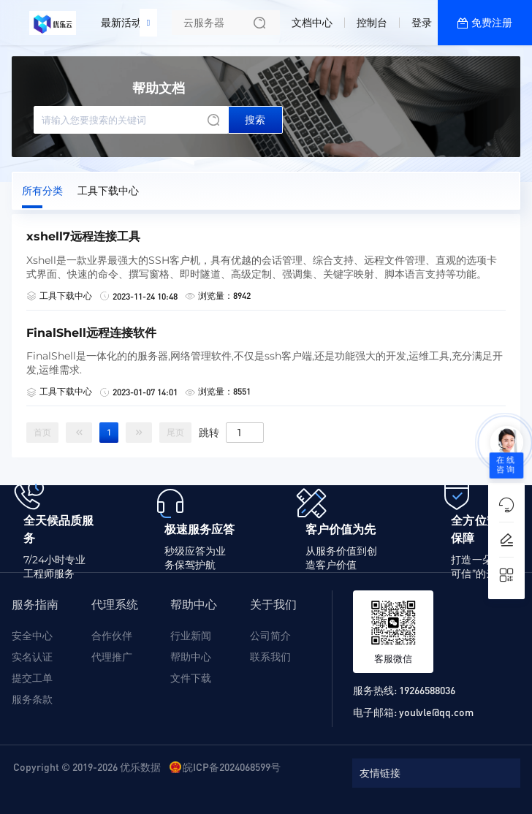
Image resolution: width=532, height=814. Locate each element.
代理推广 (111, 656)
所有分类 (42, 190)
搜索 (255, 119)
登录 (421, 22)
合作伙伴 (111, 635)
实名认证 (32, 656)
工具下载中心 (108, 190)
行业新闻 (190, 635)
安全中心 (32, 635)
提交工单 (32, 678)
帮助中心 (190, 656)
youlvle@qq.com (436, 711)
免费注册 (491, 22)
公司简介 (270, 635)
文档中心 (312, 22)
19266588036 (427, 689)
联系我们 (270, 656)
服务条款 (32, 699)
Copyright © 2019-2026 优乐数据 (87, 766)
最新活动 (125, 16)
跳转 (209, 431)
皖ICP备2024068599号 (232, 766)
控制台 (372, 22)
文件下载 (190, 678)
